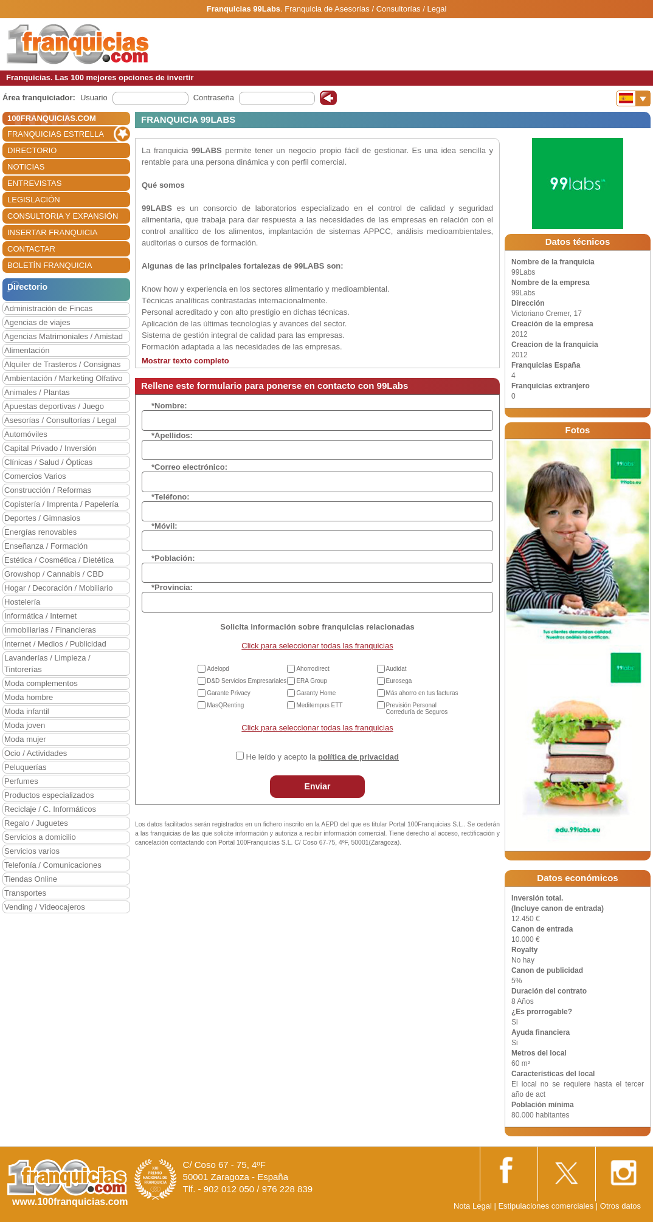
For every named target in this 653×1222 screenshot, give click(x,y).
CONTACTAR (31, 248)
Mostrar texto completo (185, 360)
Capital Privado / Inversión (50, 448)
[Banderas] (633, 98)
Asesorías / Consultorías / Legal (60, 420)
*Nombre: (169, 405)
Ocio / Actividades (35, 753)
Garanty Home (316, 693)
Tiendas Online (30, 879)
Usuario (94, 97)
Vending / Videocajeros (44, 906)
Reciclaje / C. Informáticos (50, 809)
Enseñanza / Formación (46, 546)
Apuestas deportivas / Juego (54, 406)
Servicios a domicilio (40, 837)
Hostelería (22, 601)
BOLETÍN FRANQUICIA (49, 265)
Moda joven (24, 725)
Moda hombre (28, 697)
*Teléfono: (170, 496)
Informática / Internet (40, 615)
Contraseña (213, 97)
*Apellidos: (172, 435)
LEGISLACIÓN (33, 199)
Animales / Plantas (37, 392)
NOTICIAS (25, 166)
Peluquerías (25, 767)
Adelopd (218, 668)
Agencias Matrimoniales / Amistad (63, 336)
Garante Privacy (228, 693)
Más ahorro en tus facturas (422, 693)
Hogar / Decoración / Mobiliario (58, 587)
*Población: (173, 558)
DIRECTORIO (32, 150)
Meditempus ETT (319, 705)
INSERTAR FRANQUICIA (52, 232)
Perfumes (21, 781)
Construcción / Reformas (47, 490)
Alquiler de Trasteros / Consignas (62, 364)
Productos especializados (49, 795)
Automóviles (25, 434)
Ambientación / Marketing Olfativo (63, 378)
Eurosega (399, 681)
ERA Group (311, 681)
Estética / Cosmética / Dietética (59, 560)
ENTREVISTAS (34, 183)
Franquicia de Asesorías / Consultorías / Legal (365, 8)
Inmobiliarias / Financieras (50, 629)
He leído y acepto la (322, 756)
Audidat (396, 668)
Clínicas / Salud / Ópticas (48, 462)
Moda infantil (26, 711)
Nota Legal (473, 1205)
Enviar (318, 786)
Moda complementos (41, 683)
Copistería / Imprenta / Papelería (61, 504)
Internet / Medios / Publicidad (55, 643)
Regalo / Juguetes (36, 823)
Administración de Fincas (48, 308)
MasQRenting (225, 705)
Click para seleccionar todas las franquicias (317, 645)
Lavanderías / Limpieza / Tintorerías (47, 663)
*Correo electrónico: (189, 467)
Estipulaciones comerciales (546, 1205)
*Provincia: (172, 587)
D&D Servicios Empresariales (246, 681)
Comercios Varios (35, 476)
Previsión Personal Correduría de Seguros (417, 708)
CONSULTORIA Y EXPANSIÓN (62, 216)
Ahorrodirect (312, 668)
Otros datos (620, 1205)
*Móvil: (164, 525)
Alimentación (26, 350)
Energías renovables (40, 532)
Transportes (25, 893)
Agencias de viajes (37, 322)
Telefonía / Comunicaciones (53, 865)
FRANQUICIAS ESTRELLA (55, 134)
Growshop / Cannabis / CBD (53, 573)
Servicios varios (32, 851)
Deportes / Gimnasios (42, 518)
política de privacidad (358, 756)
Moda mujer (25, 739)
